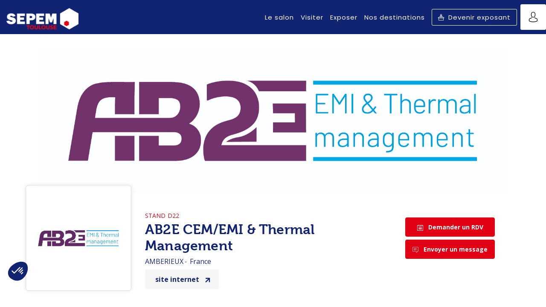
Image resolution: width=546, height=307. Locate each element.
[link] (279, 17)
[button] (474, 17)
